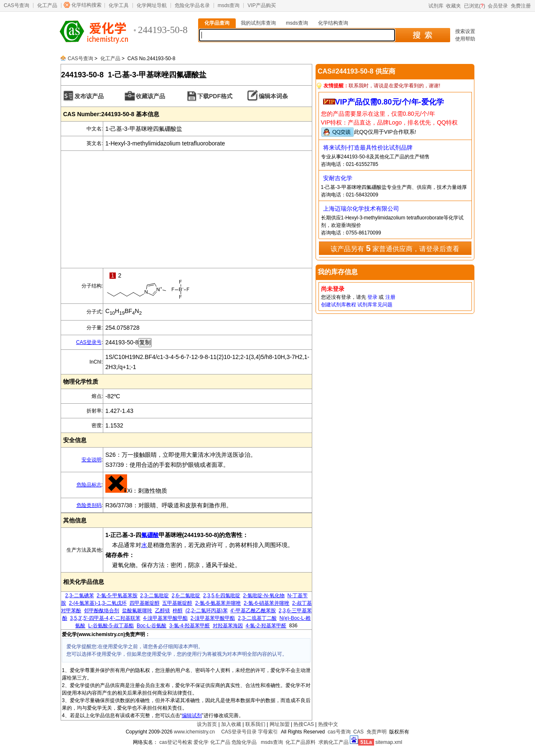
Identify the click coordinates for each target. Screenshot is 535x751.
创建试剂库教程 (338, 305)
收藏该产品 (150, 96)
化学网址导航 (152, 5)
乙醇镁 (162, 611)
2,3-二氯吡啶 (154, 595)
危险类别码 (89, 505)
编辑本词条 (273, 96)
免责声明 (377, 732)
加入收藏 (231, 724)
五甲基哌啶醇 (177, 603)
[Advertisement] (186, 209)
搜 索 (422, 35)
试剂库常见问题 (374, 305)
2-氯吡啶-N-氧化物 (263, 595)
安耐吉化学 (337, 178)
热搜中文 (328, 724)
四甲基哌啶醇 (145, 603)
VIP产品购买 (261, 5)
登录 (372, 297)
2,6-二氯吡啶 (186, 595)
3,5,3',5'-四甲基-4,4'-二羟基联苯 (105, 618)
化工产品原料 (300, 742)
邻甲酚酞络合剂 (101, 611)
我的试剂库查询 (258, 23)
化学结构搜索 (86, 5)
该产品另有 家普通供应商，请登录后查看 (395, 248)
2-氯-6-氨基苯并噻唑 (218, 603)
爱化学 (201, 742)
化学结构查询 (333, 23)
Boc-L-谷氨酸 (151, 626)
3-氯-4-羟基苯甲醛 (189, 626)
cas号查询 (339, 732)
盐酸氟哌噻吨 (137, 611)
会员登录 (498, 6)
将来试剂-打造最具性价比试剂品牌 (368, 147)
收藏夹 (453, 6)
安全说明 (92, 460)
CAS (358, 732)
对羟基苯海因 (228, 626)
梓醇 (178, 611)
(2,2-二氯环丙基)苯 (207, 611)
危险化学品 (244, 742)
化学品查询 (216, 23)
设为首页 (207, 724)
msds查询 (229, 5)
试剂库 (435, 6)
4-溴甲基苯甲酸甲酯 (165, 618)
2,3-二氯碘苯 (79, 595)
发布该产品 (89, 96)
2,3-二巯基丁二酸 (257, 618)
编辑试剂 (192, 715)
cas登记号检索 (175, 742)
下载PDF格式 (214, 96)
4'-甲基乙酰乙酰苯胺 (253, 611)
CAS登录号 (89, 342)
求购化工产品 (333, 742)
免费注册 (521, 6)
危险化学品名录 (192, 5)
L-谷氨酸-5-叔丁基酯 (111, 626)
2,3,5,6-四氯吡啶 (221, 595)
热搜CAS (303, 724)
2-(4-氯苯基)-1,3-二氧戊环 (98, 603)
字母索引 (268, 732)
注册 (390, 297)
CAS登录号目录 (239, 732)
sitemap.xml (388, 742)
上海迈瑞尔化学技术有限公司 (361, 208)
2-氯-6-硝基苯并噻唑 (266, 603)
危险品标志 (89, 485)
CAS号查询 (16, 5)
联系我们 (255, 724)
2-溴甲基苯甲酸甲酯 (213, 618)
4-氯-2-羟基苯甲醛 (266, 626)
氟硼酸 (150, 535)
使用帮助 (465, 39)
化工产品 (47, 5)
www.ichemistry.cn (194, 732)
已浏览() (474, 6)
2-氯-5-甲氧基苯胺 (117, 595)
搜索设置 (465, 31)
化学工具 (119, 5)
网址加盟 (280, 724)
